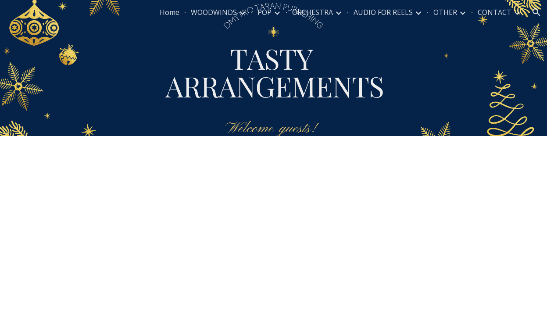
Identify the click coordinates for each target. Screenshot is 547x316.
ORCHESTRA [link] (312, 12)
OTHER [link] (445, 12)
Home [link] (169, 12)
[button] (536, 12)
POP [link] (264, 12)
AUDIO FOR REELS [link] (383, 12)
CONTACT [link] (494, 12)
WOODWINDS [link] (214, 12)
